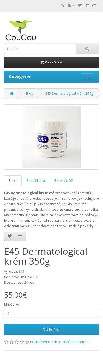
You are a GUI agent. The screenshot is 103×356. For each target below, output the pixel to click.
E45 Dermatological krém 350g (69, 93)
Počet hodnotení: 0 (45, 342)
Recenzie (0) (63, 180)
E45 (21, 271)
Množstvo (11, 304)
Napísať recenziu (75, 342)
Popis (13, 180)
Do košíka (51, 329)
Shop (30, 93)
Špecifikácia (36, 180)
